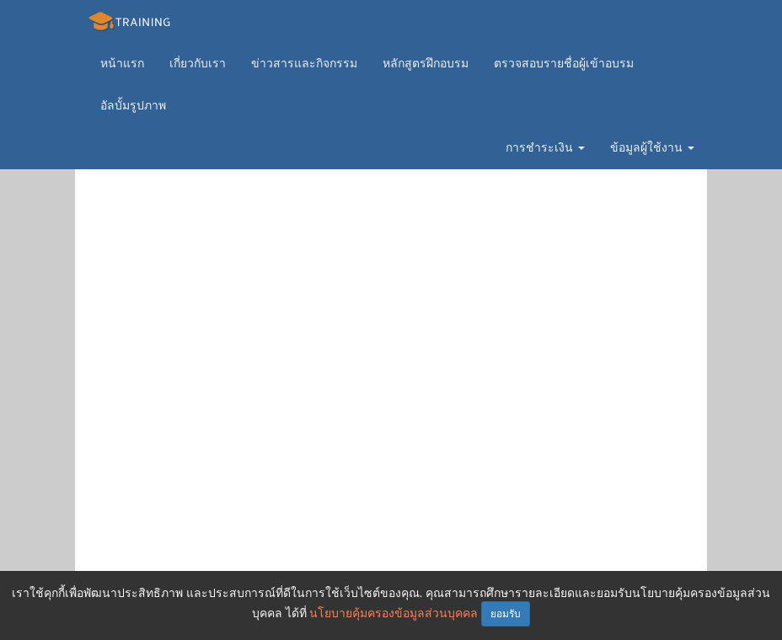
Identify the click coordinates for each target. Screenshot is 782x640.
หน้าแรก (122, 63)
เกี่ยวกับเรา (197, 63)
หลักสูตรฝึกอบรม (426, 63)
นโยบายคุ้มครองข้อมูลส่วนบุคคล (393, 613)
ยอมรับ (505, 614)
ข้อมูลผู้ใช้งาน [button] (652, 147)
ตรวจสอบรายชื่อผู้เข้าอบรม (564, 63)
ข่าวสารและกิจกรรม (304, 63)
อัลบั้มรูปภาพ (133, 105)
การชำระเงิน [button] (545, 147)
